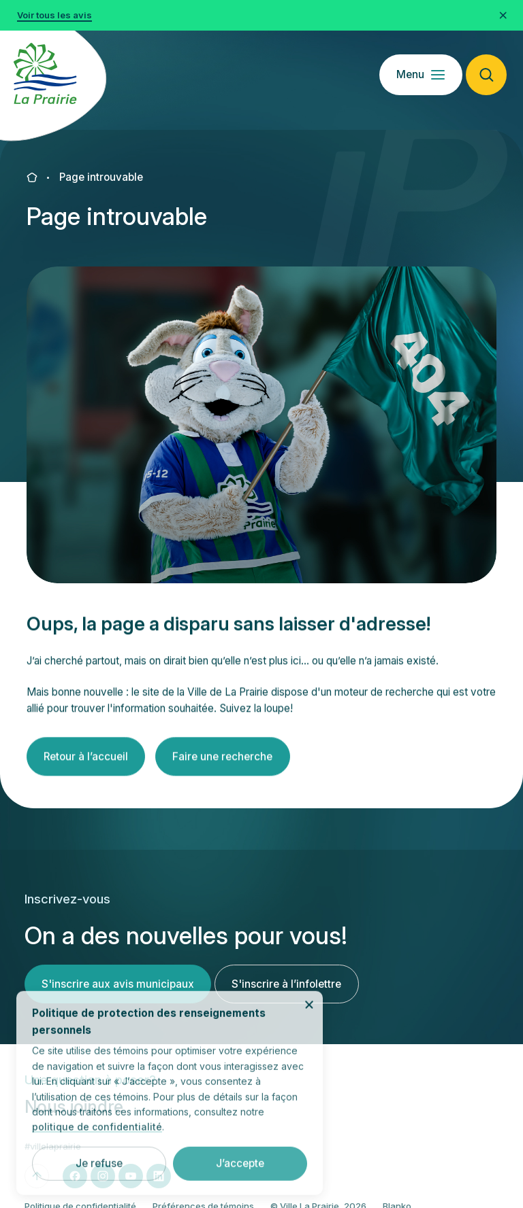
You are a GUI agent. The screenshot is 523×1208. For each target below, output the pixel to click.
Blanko (397, 1189)
